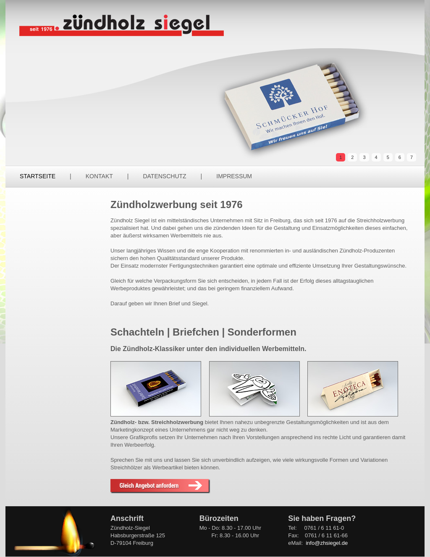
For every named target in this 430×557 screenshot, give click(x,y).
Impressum (234, 176)
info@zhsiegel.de (327, 543)
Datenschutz (164, 176)
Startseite (37, 176)
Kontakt (99, 176)
